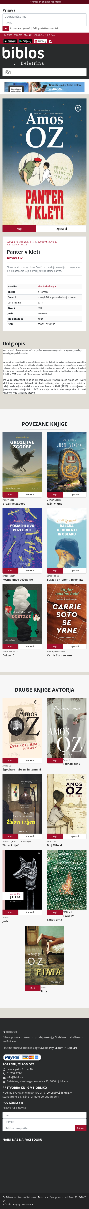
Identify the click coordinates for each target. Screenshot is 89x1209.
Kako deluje (40, 35)
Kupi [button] (19, 229)
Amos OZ (15, 257)
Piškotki (6, 1204)
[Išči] (44, 72)
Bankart (72, 1048)
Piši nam (51, 35)
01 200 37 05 (14, 1073)
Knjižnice (8, 35)
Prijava (80, 1128)
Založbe (18, 35)
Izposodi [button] (61, 229)
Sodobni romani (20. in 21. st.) (21, 242)
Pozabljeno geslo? (20, 28)
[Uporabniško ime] (44, 16)
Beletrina (43, 1197)
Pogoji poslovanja (23, 1204)
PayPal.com (56, 1048)
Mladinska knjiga (47, 286)
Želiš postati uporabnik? (45, 28)
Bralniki (28, 35)
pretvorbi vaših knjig (57, 1092)
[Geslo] (44, 23)
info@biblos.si (15, 1077)
